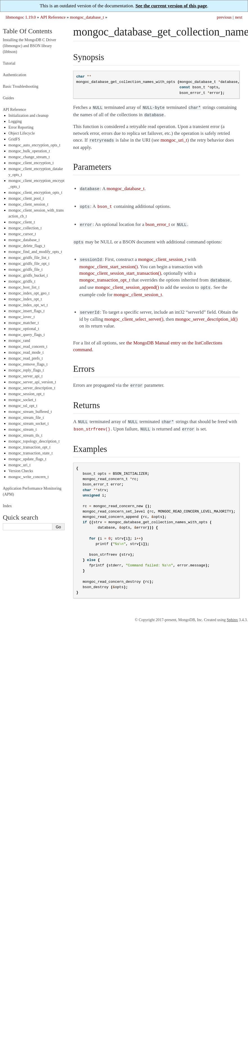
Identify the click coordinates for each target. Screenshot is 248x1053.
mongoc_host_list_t (23, 287)
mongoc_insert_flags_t (26, 311)
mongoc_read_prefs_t (25, 358)
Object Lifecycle (21, 133)
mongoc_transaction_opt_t (29, 447)
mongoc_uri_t (19, 465)
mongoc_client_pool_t (26, 198)
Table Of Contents (27, 31)
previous (224, 17)
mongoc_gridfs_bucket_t (28, 275)
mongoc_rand (19, 340)
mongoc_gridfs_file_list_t (28, 258)
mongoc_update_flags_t (27, 459)
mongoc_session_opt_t (26, 394)
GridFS (14, 139)
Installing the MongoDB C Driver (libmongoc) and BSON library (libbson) (29, 46)
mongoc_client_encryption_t (31, 163)
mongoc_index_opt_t (25, 299)
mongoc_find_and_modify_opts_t (35, 252)
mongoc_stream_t (22, 429)
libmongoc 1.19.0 (21, 17)
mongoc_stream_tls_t (25, 435)
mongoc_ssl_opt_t (22, 406)
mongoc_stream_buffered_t (30, 412)
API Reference (53, 17)
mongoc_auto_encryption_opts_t (34, 145)
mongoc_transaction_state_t (30, 453)
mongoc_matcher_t (23, 323)
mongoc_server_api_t (25, 376)
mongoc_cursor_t (22, 234)
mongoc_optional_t (23, 329)
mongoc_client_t (21, 222)
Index (7, 506)
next (238, 17)
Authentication (14, 75)
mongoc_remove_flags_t (28, 364)
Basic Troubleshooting (20, 86)
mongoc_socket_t (22, 400)
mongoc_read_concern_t (27, 346)
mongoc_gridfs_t (21, 281)
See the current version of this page (171, 5)
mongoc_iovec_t (21, 317)
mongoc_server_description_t (31, 388)
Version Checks (20, 471)
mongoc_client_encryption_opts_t (35, 192)
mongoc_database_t (87, 17)
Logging (15, 121)
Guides (8, 98)
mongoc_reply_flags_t (26, 370)
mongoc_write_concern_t (28, 477)
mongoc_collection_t (25, 228)
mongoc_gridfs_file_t (25, 269)
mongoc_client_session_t (28, 204)
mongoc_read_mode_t (26, 352)
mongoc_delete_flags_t (26, 246)
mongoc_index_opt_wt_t (28, 305)
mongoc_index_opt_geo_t (28, 293)
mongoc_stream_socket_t (28, 423)
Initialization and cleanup (28, 115)
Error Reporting (20, 127)
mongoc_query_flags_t (26, 335)
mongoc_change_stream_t (29, 157)
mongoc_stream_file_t (26, 418)
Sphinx (232, 612)
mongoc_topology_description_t (34, 441)
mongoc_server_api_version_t (32, 382)
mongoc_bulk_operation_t (29, 151)
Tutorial (9, 63)
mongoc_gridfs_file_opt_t (28, 263)
